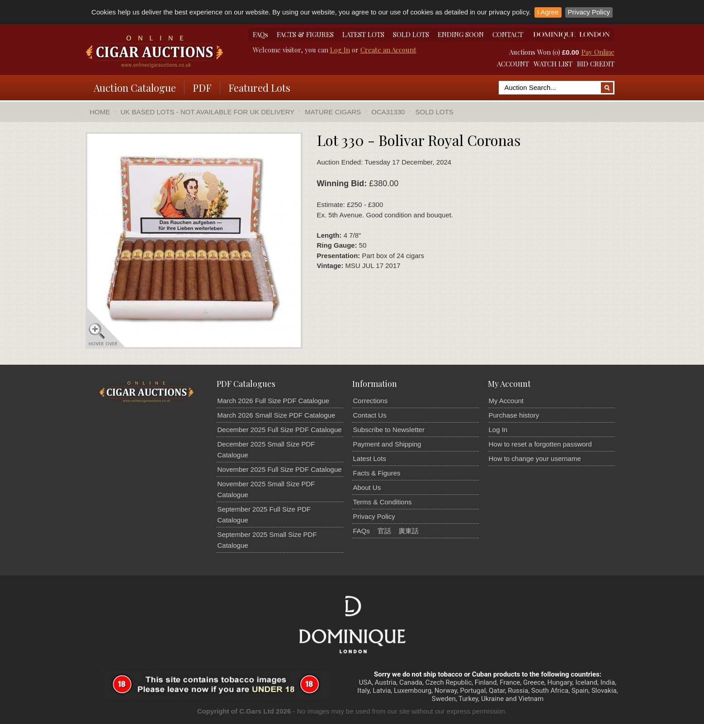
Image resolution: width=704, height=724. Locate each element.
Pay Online (597, 51)
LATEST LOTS (363, 34)
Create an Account (388, 49)
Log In (340, 49)
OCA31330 (388, 112)
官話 (384, 531)
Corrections (370, 400)
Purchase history (514, 415)
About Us (367, 487)
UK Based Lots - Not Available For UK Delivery (208, 112)
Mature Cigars (333, 112)
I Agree (548, 12)
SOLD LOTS (411, 34)
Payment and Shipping (387, 444)
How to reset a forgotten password (540, 444)
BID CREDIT (595, 63)
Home (100, 112)
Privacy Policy (589, 12)
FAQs (260, 34)
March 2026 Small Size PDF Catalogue (276, 415)
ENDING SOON (461, 34)
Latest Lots (369, 458)
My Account (506, 400)
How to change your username (535, 458)
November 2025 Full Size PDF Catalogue (279, 469)
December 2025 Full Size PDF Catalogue (279, 429)
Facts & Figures (377, 473)
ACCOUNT (513, 63)
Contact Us (370, 415)
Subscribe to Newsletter (389, 429)
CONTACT (507, 34)
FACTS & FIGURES (305, 34)
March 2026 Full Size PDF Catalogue (273, 400)
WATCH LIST (553, 63)
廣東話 (408, 531)
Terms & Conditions (382, 502)
